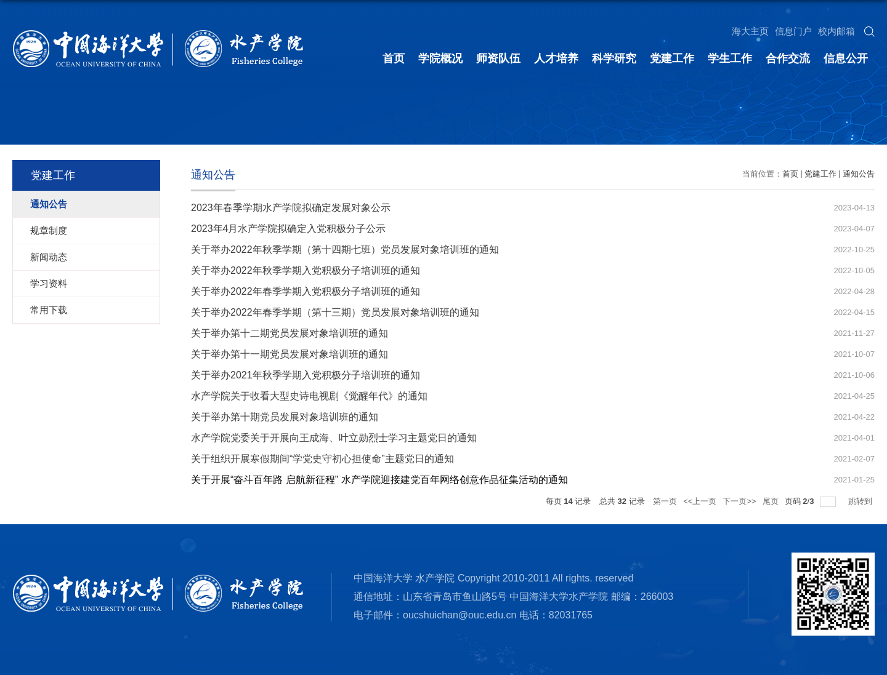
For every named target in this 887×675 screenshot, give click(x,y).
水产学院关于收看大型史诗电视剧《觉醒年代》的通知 (309, 396)
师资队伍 (498, 58)
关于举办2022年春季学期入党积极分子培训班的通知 (305, 291)
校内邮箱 (836, 31)
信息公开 (846, 58)
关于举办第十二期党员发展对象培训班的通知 (289, 333)
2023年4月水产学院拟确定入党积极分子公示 (288, 228)
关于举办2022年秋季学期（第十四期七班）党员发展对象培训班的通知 (345, 249)
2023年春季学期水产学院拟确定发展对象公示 (291, 207)
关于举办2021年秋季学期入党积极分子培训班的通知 (305, 375)
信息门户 (793, 31)
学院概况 (440, 58)
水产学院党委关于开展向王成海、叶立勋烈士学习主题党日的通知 (334, 438)
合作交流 (788, 58)
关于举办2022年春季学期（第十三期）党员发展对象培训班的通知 (335, 312)
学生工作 (730, 58)
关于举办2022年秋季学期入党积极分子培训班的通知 (305, 270)
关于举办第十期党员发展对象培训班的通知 (284, 417)
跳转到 (861, 501)
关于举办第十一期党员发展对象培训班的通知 (289, 354)
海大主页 (750, 31)
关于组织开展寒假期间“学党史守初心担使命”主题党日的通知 (322, 458)
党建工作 (672, 58)
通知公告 (859, 173)
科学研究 (614, 58)
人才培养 (556, 58)
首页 (394, 58)
